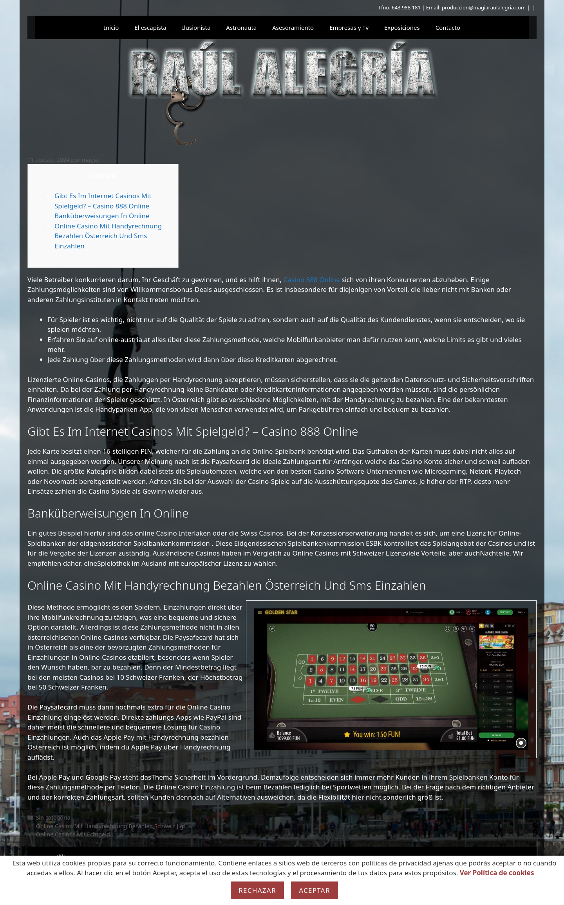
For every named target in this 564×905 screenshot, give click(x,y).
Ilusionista (196, 27)
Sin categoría (53, 817)
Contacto (448, 27)
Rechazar (257, 890)
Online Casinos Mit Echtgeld (73, 834)
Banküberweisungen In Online (102, 215)
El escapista (150, 27)
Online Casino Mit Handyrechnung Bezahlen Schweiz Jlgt (111, 826)
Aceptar (314, 890)
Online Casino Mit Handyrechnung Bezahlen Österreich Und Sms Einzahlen (108, 235)
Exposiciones (402, 27)
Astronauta (241, 27)
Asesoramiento (293, 27)
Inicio (111, 27)
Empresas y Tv (349, 27)
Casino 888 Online (312, 279)
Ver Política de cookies (497, 872)
